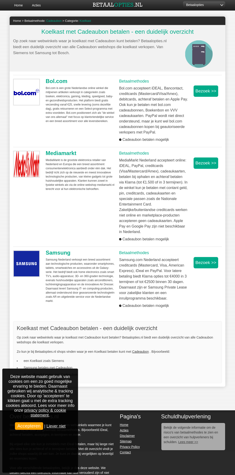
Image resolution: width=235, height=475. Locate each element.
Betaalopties (195, 5)
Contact (125, 452)
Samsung (58, 253)
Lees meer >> (188, 442)
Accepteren (29, 425)
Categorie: (78, 20)
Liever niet (55, 426)
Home (18, 5)
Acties (36, 5)
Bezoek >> (206, 91)
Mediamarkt (61, 153)
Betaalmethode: (43, 20)
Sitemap (125, 441)
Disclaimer (127, 436)
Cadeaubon (140, 351)
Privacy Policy (130, 447)
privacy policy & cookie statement (45, 412)
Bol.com (56, 81)
